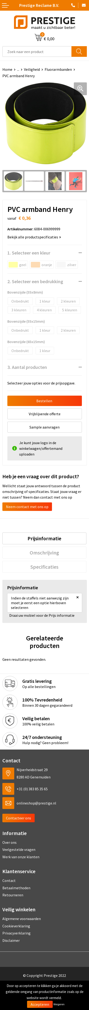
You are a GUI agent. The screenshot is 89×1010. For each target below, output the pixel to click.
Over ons (9, 842)
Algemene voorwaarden (21, 918)
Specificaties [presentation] (44, 566)
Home (7, 69)
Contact (9, 880)
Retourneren (12, 895)
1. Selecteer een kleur (28, 253)
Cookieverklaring (16, 926)
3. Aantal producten (27, 367)
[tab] (44, 538)
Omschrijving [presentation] (44, 552)
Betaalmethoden (16, 887)
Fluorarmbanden (58, 69)
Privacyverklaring (16, 933)
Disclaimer (11, 940)
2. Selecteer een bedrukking (35, 281)
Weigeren (59, 1004)
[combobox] (37, 51)
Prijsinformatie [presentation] (44, 538)
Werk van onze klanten (20, 856)
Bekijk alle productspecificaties (34, 237)
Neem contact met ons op (27, 506)
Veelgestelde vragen (18, 849)
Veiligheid (32, 69)
